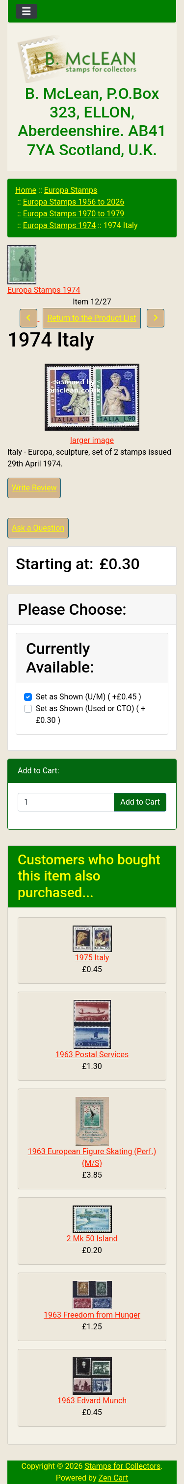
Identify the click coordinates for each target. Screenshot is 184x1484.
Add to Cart (140, 802)
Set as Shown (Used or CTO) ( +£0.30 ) (90, 714)
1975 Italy (92, 957)
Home (25, 190)
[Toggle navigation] (26, 11)
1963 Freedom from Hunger (92, 1315)
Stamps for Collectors (122, 1466)
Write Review (34, 487)
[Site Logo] (92, 59)
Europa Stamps (71, 190)
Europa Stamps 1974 (59, 225)
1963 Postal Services (92, 1054)
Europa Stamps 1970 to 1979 (74, 213)
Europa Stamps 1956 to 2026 (74, 202)
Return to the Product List (91, 318)
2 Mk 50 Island (91, 1238)
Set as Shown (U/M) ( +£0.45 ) (88, 696)
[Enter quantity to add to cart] (66, 802)
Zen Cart (113, 1478)
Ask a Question (38, 528)
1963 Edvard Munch (92, 1400)
